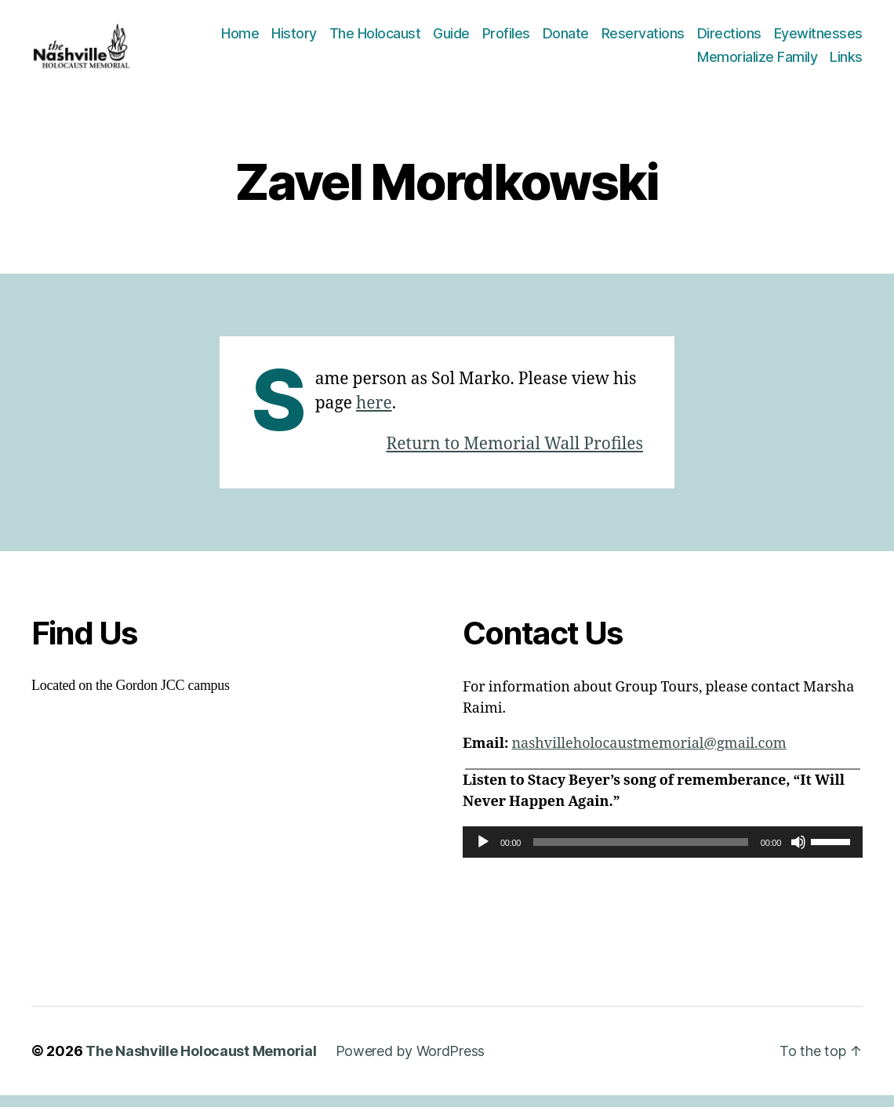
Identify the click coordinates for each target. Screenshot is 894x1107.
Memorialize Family (757, 62)
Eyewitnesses (818, 39)
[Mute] (798, 853)
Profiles (506, 39)
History (294, 39)
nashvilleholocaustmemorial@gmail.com (648, 755)
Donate (566, 39)
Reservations (643, 39)
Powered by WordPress (410, 1062)
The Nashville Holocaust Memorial (200, 1062)
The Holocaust (375, 39)
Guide (451, 39)
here (374, 414)
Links (846, 62)
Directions (729, 39)
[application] (663, 853)
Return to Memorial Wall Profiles (514, 455)
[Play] (483, 853)
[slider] (640, 853)
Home (240, 39)
